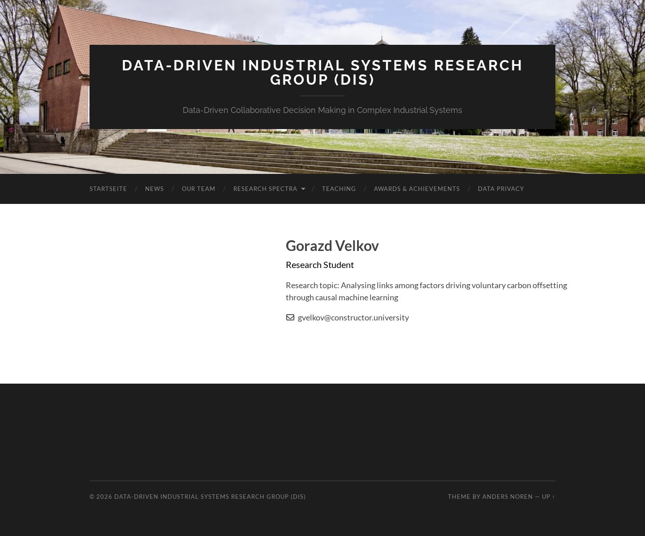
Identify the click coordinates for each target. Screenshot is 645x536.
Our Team (198, 188)
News (154, 188)
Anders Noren (507, 496)
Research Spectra (265, 188)
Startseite (108, 188)
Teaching (339, 188)
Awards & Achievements (417, 188)
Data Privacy (501, 188)
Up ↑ (548, 496)
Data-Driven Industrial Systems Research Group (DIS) (323, 72)
